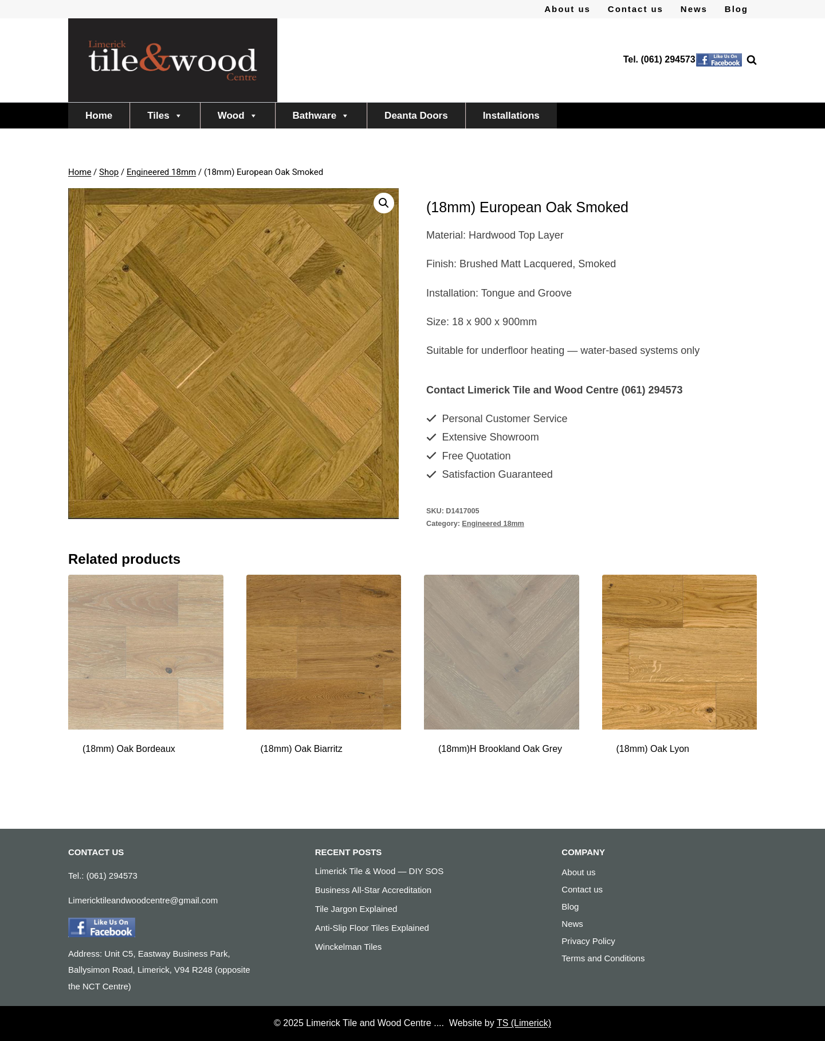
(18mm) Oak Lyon (652, 749)
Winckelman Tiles (348, 947)
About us (567, 9)
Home (98, 115)
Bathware (321, 115)
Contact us (635, 9)
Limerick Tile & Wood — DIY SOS (379, 871)
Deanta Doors (416, 115)
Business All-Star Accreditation (373, 890)
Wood (238, 115)
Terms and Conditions (603, 958)
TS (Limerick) (524, 1023)
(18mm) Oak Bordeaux (128, 749)
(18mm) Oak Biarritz (302, 749)
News (694, 9)
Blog (736, 9)
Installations (511, 115)
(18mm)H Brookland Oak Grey (500, 749)
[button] (384, 203)
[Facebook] (719, 60)
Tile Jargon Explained (356, 909)
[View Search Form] (746, 60)
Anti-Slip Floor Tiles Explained (372, 928)
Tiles (164, 115)
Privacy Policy (588, 941)
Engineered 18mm (493, 524)
